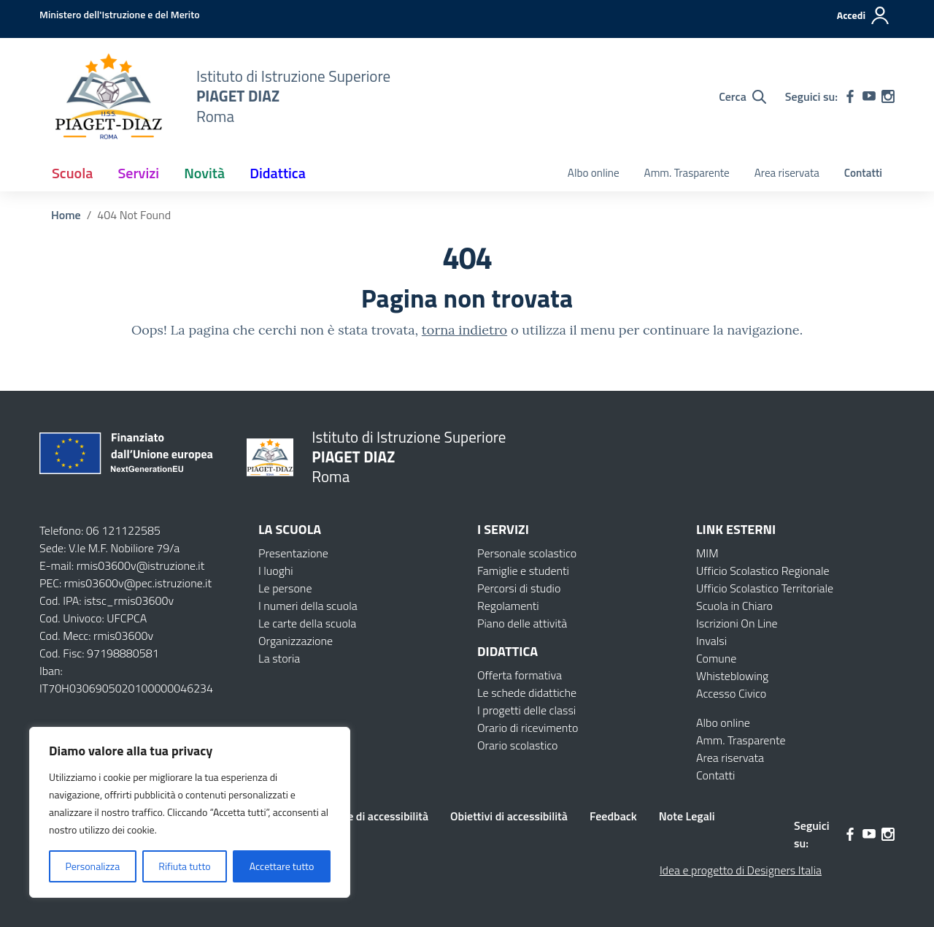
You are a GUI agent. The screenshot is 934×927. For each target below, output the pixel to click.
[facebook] (850, 96)
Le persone (285, 588)
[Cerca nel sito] (742, 96)
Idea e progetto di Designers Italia (741, 870)
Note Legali (687, 816)
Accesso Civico (731, 693)
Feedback (613, 816)
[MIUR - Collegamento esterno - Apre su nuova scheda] (119, 14)
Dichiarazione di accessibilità (357, 816)
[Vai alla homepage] (108, 96)
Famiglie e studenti (523, 570)
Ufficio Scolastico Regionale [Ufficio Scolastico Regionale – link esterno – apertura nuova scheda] (763, 570)
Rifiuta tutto (184, 866)
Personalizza (93, 866)
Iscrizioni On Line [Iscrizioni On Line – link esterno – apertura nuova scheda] (737, 623)
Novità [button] (204, 172)
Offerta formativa (519, 675)
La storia (279, 658)
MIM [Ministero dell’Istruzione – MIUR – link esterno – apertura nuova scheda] (707, 553)
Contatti (863, 172)
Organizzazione (295, 640)
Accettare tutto (282, 866)
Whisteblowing (732, 675)
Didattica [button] (278, 172)
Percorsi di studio (518, 588)
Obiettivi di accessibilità (509, 816)
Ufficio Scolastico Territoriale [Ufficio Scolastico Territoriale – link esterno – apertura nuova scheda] (764, 588)
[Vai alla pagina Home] (66, 215)
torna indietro (464, 329)
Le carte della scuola (307, 623)
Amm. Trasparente (687, 172)
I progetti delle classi (526, 710)
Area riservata (786, 172)
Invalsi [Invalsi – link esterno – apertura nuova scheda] (711, 640)
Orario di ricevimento (527, 727)
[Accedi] (864, 15)
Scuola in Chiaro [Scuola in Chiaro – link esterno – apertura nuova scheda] (734, 605)
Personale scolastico (526, 553)
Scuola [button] (72, 172)
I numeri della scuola (308, 605)
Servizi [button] (138, 172)
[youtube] (869, 96)
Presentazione (293, 553)
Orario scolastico (517, 745)
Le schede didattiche (526, 692)
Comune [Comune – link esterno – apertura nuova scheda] (716, 658)
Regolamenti (508, 605)
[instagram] (888, 96)
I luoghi (275, 570)
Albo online (594, 172)
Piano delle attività (522, 623)
